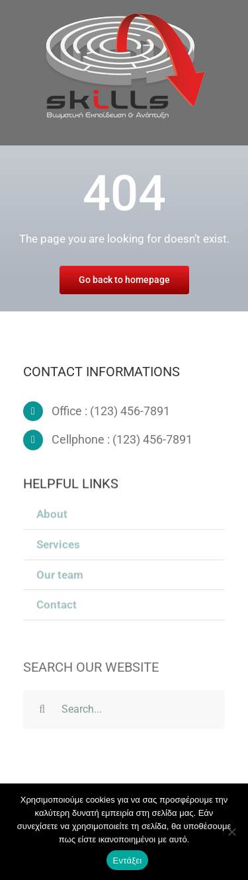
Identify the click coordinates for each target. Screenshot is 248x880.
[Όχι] (231, 831)
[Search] (42, 711)
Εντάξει (127, 860)
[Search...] (124, 711)
